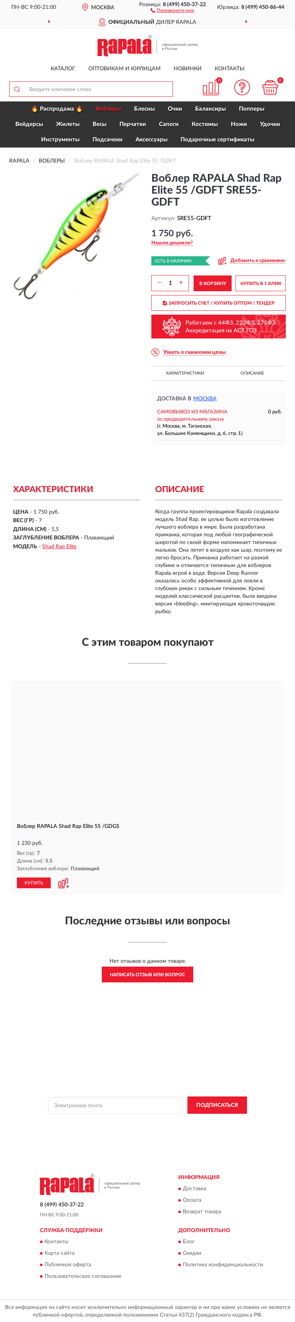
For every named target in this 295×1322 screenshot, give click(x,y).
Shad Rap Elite (59, 546)
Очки (175, 109)
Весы (99, 124)
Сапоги (169, 124)
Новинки (188, 68)
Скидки (192, 1253)
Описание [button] (252, 373)
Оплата (192, 1200)
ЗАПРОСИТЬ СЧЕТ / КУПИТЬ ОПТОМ (219, 303)
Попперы (251, 109)
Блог (189, 1241)
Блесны (144, 109)
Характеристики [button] (185, 373)
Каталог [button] (63, 68)
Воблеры (108, 109)
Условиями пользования (140, 1128)
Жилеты (68, 124)
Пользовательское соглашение (83, 1276)
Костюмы (205, 124)
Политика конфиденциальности (223, 1264)
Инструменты (60, 140)
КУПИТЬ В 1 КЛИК (260, 283)
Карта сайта (60, 1253)
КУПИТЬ (34, 882)
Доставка (194, 1188)
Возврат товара (202, 1211)
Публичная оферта (68, 1264)
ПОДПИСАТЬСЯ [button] (217, 1105)
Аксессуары (151, 140)
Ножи (239, 124)
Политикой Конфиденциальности (185, 1122)
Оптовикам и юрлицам (124, 68)
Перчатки (132, 124)
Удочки (270, 124)
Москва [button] (205, 398)
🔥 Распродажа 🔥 (57, 109)
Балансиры (210, 109)
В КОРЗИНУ (212, 283)
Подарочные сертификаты (217, 140)
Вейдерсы (29, 124)
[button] (172, 10)
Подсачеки (108, 140)
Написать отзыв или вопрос (147, 974)
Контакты (230, 68)
